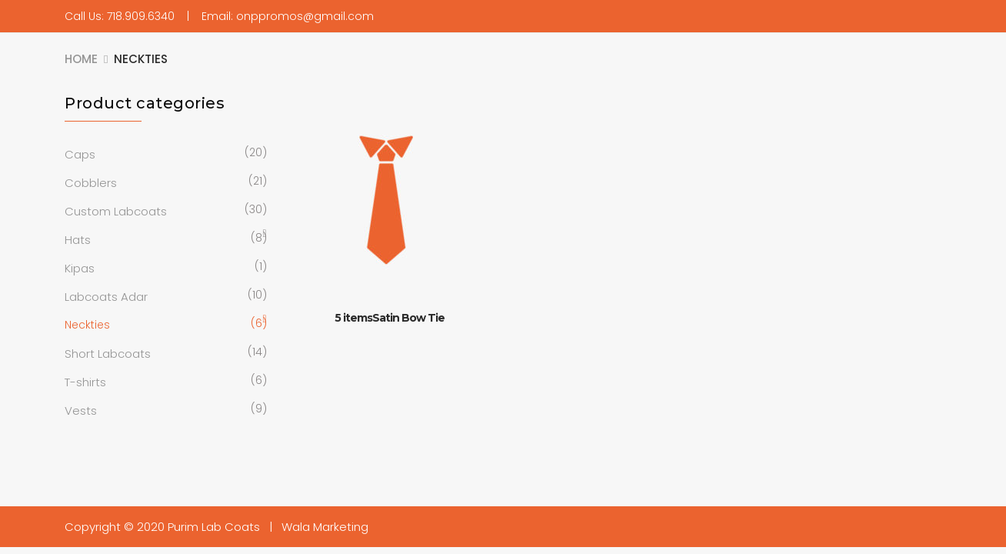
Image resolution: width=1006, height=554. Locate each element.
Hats (78, 240)
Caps (80, 154)
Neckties (87, 324)
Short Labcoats (108, 353)
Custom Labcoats (116, 211)
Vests (81, 410)
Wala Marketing (324, 527)
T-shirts (85, 382)
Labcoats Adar (106, 297)
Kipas (80, 268)
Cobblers (91, 183)
